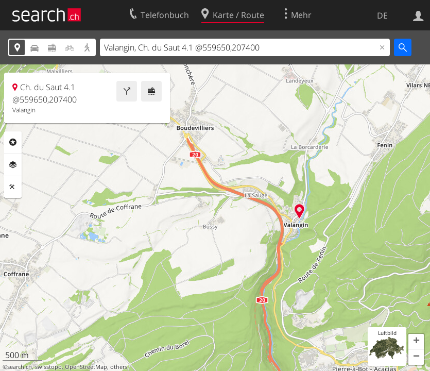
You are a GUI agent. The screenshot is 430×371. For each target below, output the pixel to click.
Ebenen (13, 165)
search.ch (19, 366)
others (118, 366)
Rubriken (13, 142)
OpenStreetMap (86, 366)
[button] (416, 341)
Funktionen (13, 187)
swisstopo (48, 366)
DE (382, 15)
